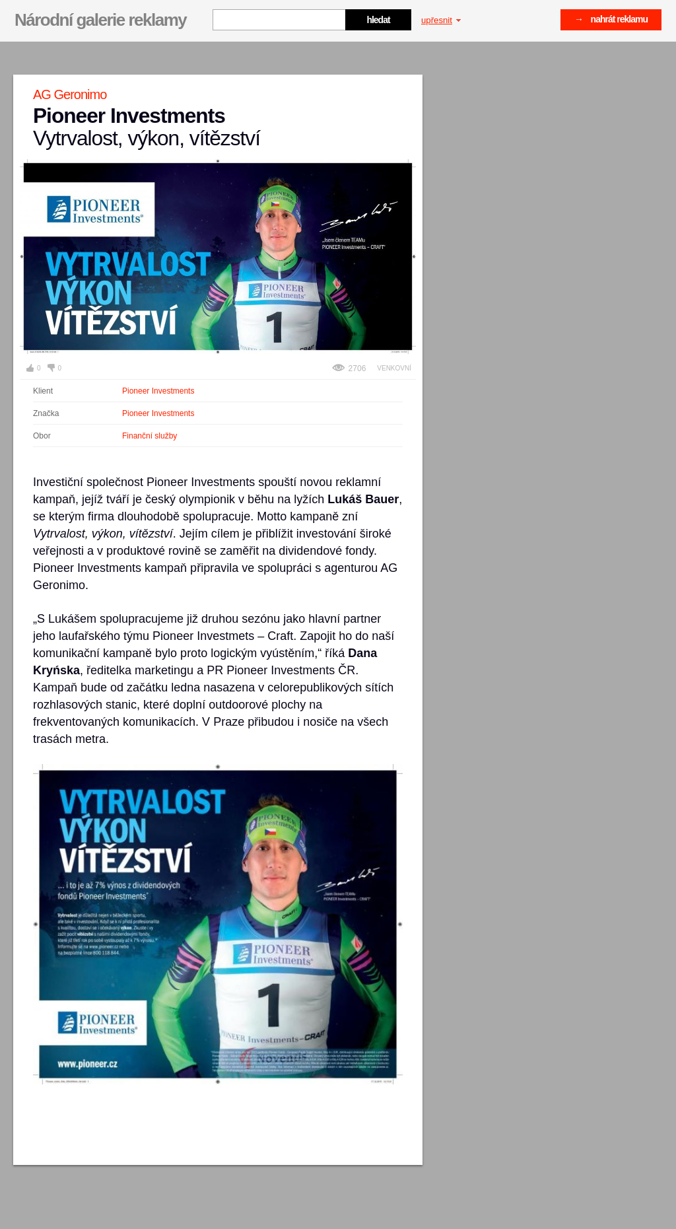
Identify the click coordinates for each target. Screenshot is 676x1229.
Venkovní (394, 368)
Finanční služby (149, 435)
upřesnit (441, 20)
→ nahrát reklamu (611, 19)
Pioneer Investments (158, 391)
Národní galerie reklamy (100, 20)
